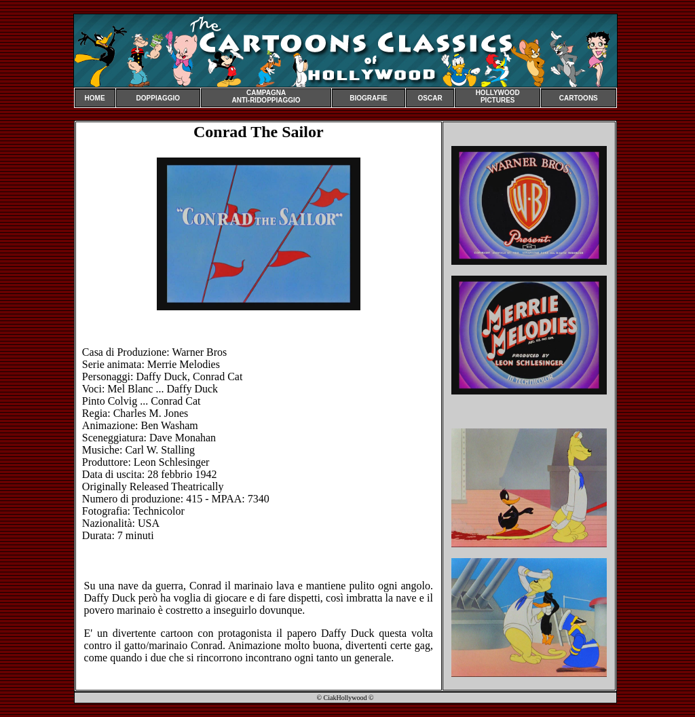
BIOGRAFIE (369, 98)
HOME (95, 98)
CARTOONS (578, 98)
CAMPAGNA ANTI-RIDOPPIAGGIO (265, 96)
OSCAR (430, 98)
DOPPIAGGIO (158, 98)
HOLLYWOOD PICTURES (498, 96)
